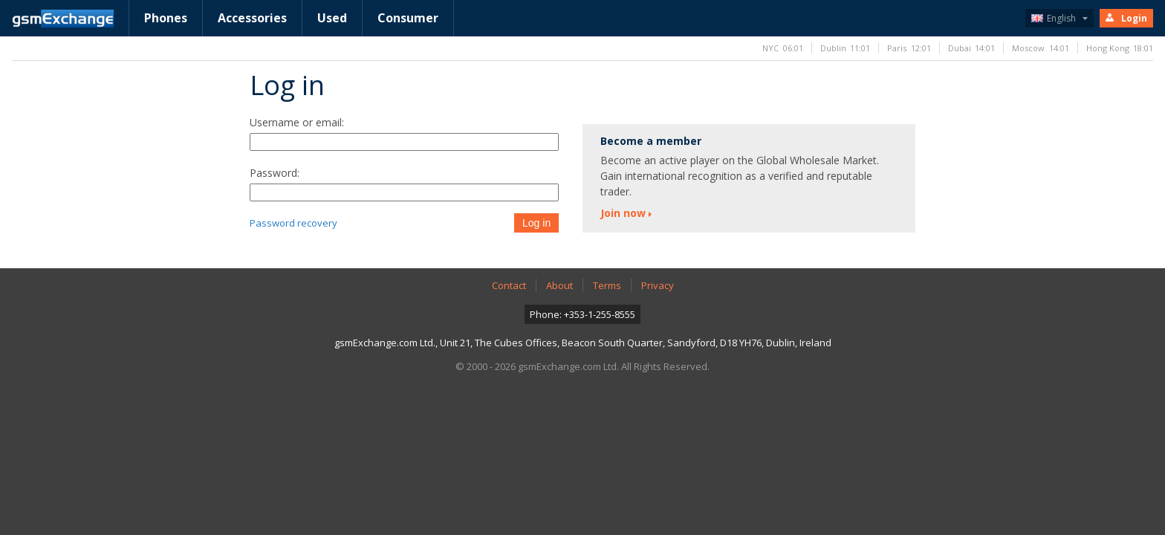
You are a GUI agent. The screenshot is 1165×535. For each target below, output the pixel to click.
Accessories (252, 18)
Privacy (657, 285)
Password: (274, 173)
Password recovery (293, 223)
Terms (607, 285)
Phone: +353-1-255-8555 (582, 314)
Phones (165, 18)
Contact (509, 285)
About (559, 285)
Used (332, 18)
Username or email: (297, 122)
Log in (536, 223)
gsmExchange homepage (63, 18)
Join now (623, 213)
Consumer (407, 18)
